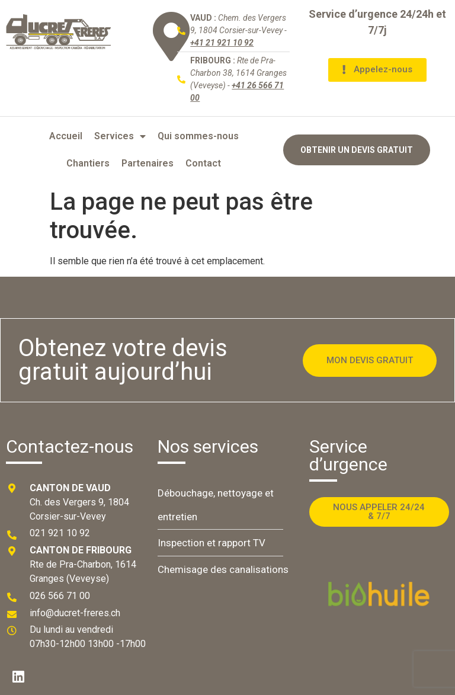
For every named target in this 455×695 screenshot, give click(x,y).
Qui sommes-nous (198, 136)
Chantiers (88, 163)
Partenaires (147, 163)
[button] (377, 70)
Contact (203, 163)
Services (120, 136)
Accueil (65, 136)
